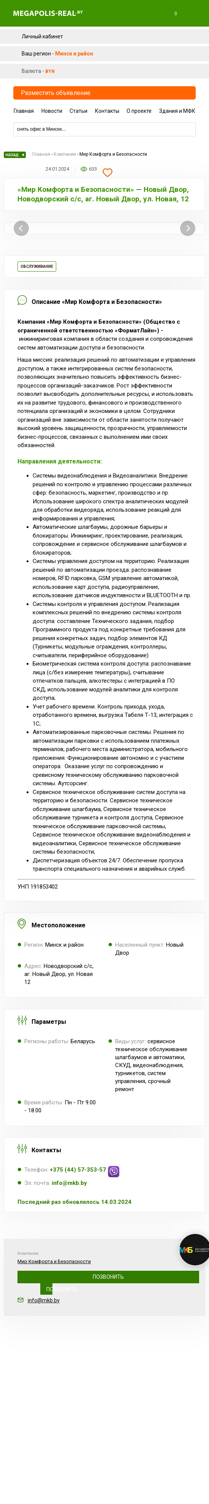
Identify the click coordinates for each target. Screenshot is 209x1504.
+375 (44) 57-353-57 (108, 1277)
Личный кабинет (42, 36)
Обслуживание (37, 266)
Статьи (78, 111)
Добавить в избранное (107, 172)
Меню (193, 14)
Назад (15, 155)
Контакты (107, 111)
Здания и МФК (177, 111)
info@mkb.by (44, 1300)
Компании (65, 154)
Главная (24, 111)
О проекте (139, 111)
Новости (51, 111)
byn (50, 71)
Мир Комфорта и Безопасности (54, 1261)
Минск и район (74, 54)
